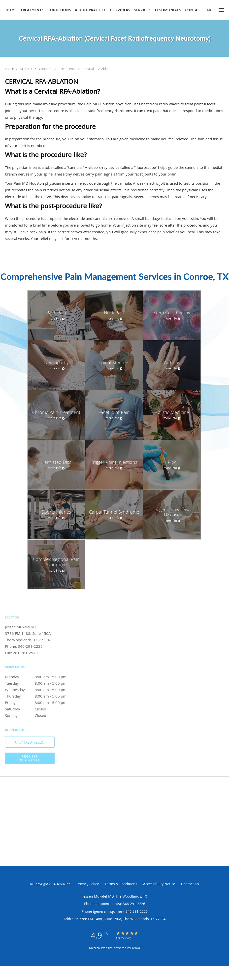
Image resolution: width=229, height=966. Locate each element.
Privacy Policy (88, 883)
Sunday (41, 715)
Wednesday (41, 689)
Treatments (67, 68)
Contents (46, 68)
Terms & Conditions (121, 883)
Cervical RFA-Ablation (98, 68)
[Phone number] (30, 742)
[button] (221, 10)
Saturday (41, 709)
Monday (41, 676)
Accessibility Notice (159, 883)
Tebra (136, 948)
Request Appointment (29, 758)
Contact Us (190, 883)
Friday (41, 702)
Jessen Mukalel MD (19, 68)
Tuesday (41, 683)
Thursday (41, 696)
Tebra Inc (63, 884)
